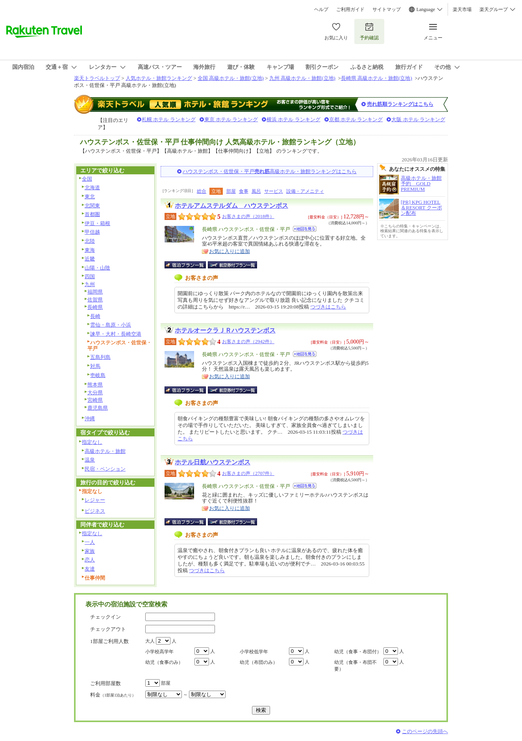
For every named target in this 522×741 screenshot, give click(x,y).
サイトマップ (386, 9)
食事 (243, 191)
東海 (90, 250)
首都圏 (92, 214)
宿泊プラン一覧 (189, 264)
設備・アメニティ (305, 191)
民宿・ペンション (105, 469)
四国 (90, 276)
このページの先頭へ (425, 731)
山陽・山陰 (97, 268)
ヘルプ (321, 9)
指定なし (92, 442)
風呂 (256, 191)
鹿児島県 (97, 408)
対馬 (95, 366)
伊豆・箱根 (97, 223)
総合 (201, 191)
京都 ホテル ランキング (356, 119)
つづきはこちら (328, 307)
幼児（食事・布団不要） (355, 666)
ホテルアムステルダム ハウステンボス (231, 205)
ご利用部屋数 (105, 683)
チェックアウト (108, 629)
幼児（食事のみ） (164, 662)
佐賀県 (95, 300)
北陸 (90, 241)
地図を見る (305, 229)
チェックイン (105, 617)
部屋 (231, 191)
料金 (113, 695)
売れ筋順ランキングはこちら (400, 104)
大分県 (95, 392)
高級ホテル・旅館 (105, 451)
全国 (87, 179)
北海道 (92, 187)
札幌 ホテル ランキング (169, 119)
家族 (90, 551)
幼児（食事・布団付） (357, 651)
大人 (150, 641)
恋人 (90, 560)
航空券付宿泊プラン (232, 264)
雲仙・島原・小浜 (110, 325)
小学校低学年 (254, 651)
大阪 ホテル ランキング (418, 119)
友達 (90, 569)
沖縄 (90, 418)
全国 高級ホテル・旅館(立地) (231, 78)
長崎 (95, 316)
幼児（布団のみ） (259, 662)
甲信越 (92, 232)
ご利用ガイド (350, 9)
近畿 (90, 259)
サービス (273, 191)
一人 (90, 542)
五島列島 (100, 357)
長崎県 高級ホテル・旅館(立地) (376, 78)
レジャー (95, 500)
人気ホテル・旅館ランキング (159, 78)
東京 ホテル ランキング (231, 119)
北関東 (92, 206)
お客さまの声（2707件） (248, 473)
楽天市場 (462, 9)
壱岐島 (98, 375)
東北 (90, 197)
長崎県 (95, 307)
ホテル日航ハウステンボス (212, 462)
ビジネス (95, 511)
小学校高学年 (159, 651)
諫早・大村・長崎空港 (115, 334)
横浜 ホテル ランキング (293, 119)
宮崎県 (95, 400)
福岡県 (95, 292)
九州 (90, 284)
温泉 (90, 460)
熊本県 (95, 385)
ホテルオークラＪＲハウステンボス (225, 330)
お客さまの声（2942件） (248, 341)
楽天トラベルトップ (97, 78)
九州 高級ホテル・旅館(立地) (302, 78)
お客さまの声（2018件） (248, 216)
